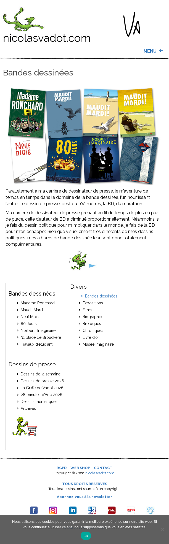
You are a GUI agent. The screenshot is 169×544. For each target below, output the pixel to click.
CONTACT (103, 468)
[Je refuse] (162, 529)
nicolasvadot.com (99, 473)
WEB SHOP (80, 468)
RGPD (62, 468)
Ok (85, 536)
